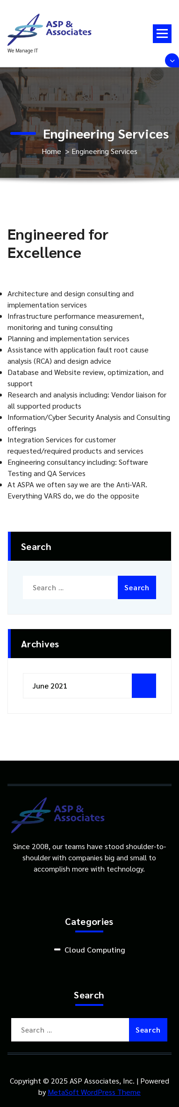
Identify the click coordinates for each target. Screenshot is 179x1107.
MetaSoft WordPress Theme (94, 1092)
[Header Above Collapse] (172, 60)
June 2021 (50, 685)
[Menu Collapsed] (162, 33)
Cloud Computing (94, 949)
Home (51, 151)
